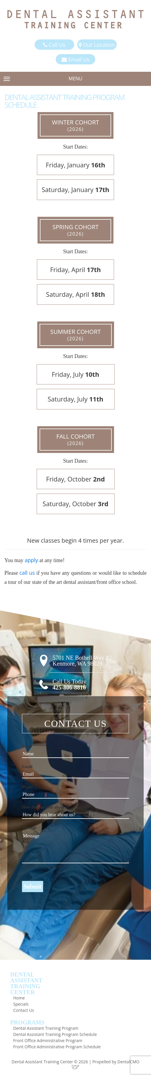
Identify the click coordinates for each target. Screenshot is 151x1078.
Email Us (75, 59)
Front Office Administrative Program (47, 1040)
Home (19, 998)
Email (27, 766)
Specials (20, 1004)
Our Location (97, 45)
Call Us (54, 45)
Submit (32, 886)
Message (29, 827)
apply (31, 560)
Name (27, 746)
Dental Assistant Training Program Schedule (55, 1034)
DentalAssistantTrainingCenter (26, 983)
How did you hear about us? (46, 807)
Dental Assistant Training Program (45, 1028)
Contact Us (23, 1010)
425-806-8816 (69, 687)
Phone (27, 787)
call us (27, 572)
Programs (27, 1022)
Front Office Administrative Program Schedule (57, 1046)
